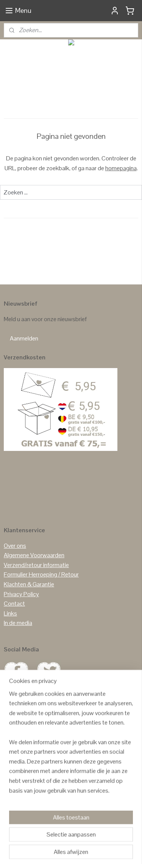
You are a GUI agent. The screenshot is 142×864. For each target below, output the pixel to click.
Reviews (14, 784)
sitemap (78, 837)
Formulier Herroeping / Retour (41, 574)
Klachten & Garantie (29, 584)
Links (10, 613)
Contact (14, 604)
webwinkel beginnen (114, 837)
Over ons (15, 546)
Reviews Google (24, 794)
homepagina (121, 168)
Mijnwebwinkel (81, 850)
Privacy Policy (21, 594)
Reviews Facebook (28, 804)
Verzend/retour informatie (36, 565)
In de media (18, 623)
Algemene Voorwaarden (34, 555)
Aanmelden (24, 338)
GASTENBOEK (45, 784)
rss (90, 837)
